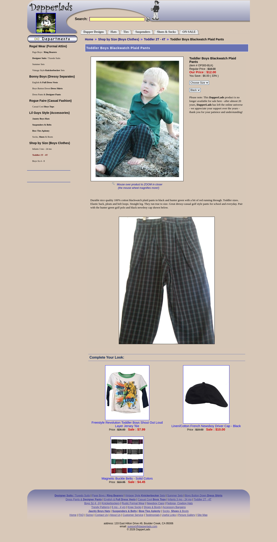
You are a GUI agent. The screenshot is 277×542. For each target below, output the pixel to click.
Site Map (202, 515)
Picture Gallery (186, 515)
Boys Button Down (47, 88)
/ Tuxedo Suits (46, 58)
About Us (115, 515)
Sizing (89, 515)
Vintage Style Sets (48, 70)
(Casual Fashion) (50, 100)
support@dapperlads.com (142, 526)
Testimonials (152, 515)
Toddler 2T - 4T (154, 39)
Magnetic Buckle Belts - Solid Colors (127, 476)
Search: (81, 19)
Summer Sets (38, 64)
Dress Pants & (46, 94)
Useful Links (169, 515)
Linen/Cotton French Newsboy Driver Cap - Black (206, 424)
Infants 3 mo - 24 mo (42, 149)
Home (89, 39)
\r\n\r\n (199, 83)
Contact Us (101, 515)
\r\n (195, 90)
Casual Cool (43, 106)
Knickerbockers (111, 503)
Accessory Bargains (174, 507)
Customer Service (133, 515)
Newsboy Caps (155, 503)
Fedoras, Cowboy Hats (179, 503)
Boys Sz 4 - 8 (38, 161)
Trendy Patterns (100, 507)
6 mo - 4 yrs (119, 507)
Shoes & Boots (152, 507)
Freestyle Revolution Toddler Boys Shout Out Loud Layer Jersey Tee (127, 422)
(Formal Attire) (48, 46)
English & (45, 82)
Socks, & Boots (42, 137)
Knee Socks (135, 507)
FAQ (81, 515)
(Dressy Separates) (52, 76)
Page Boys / (44, 52)
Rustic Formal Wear (133, 503)
